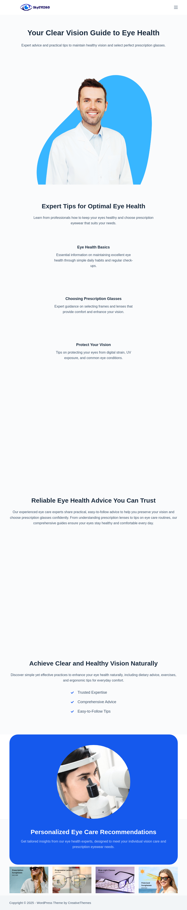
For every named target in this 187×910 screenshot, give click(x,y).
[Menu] (176, 7)
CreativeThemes (79, 903)
